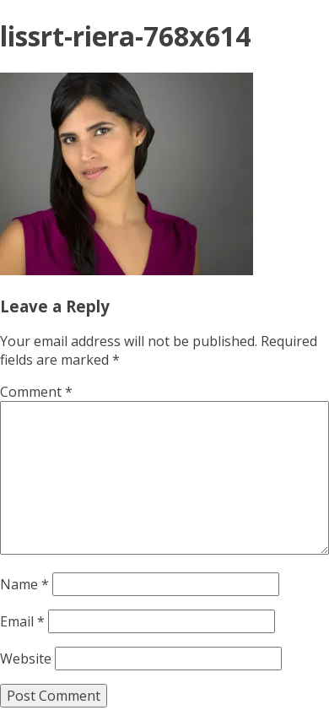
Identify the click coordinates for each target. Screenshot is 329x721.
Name (24, 584)
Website (25, 658)
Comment (36, 391)
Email (22, 621)
